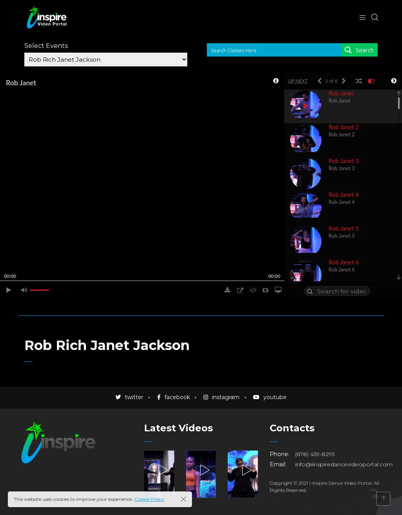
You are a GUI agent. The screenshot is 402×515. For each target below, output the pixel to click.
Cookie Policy (149, 499)
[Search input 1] (274, 50)
